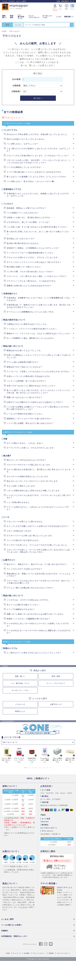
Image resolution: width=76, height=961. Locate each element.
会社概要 (26, 953)
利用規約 (51, 953)
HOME (8, 953)
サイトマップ (17, 953)
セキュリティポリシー (63, 953)
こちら (23, 907)
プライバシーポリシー (39, 953)
